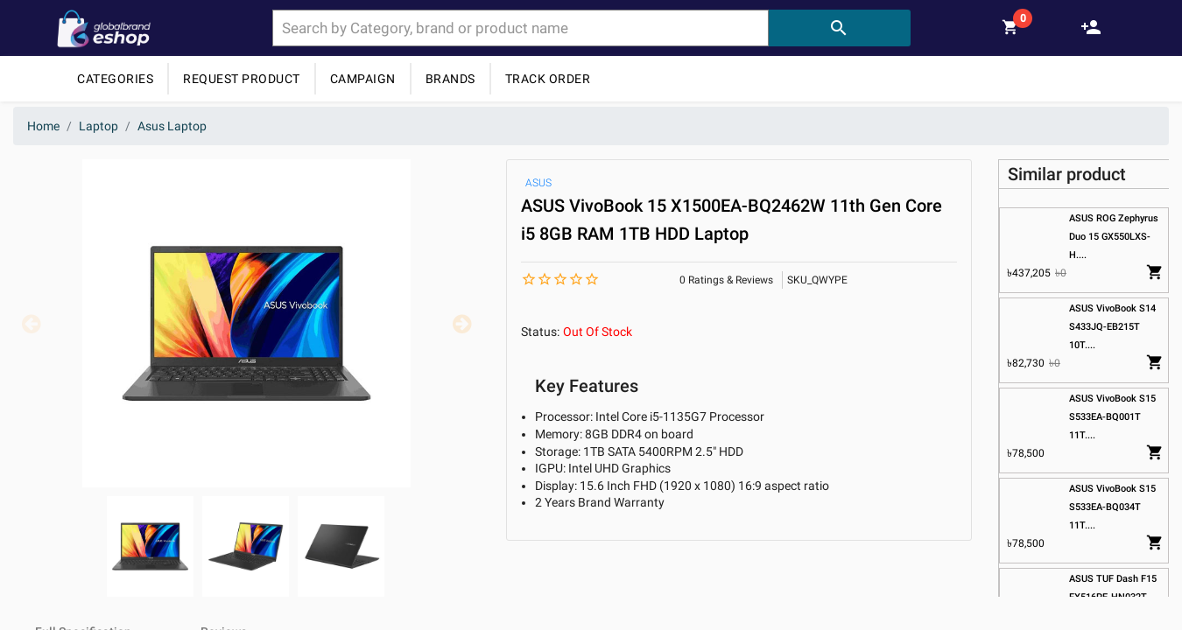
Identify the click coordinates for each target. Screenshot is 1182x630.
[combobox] (520, 28)
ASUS (538, 183)
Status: (540, 332)
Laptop (98, 126)
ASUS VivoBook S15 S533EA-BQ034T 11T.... (1112, 507)
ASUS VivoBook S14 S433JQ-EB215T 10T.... (1112, 327)
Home (43, 126)
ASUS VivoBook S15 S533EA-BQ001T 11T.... (1112, 417)
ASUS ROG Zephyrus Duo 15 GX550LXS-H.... (1113, 237)
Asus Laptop (172, 126)
